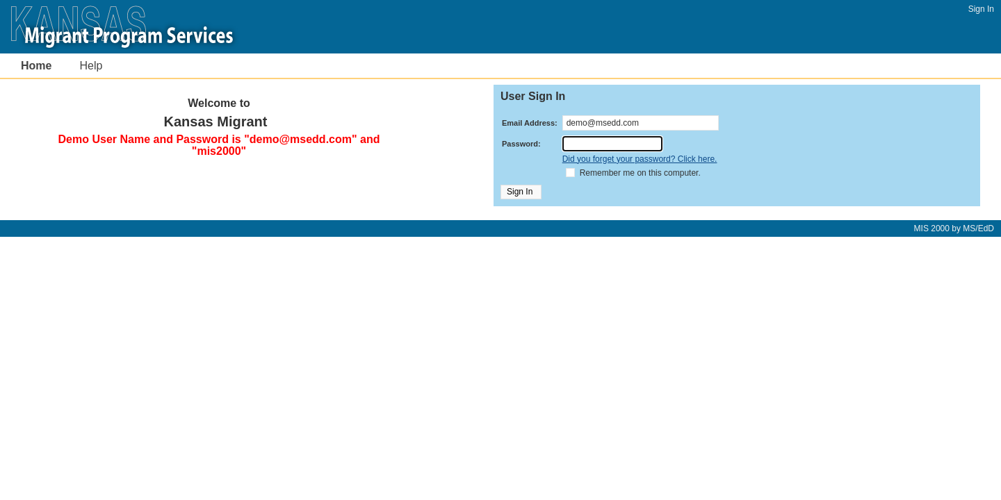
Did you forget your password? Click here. (639, 159)
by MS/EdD (954, 228)
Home (36, 66)
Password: (521, 144)
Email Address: (530, 123)
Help (90, 66)
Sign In (981, 9)
